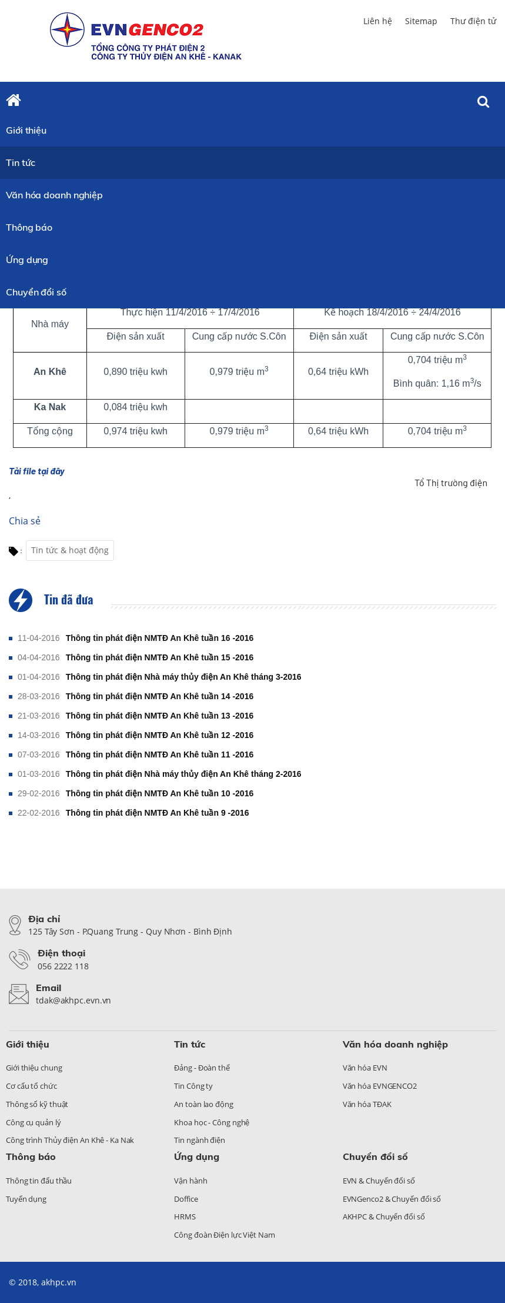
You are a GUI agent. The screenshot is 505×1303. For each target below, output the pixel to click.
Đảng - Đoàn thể (202, 1067)
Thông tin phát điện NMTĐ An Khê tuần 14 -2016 (160, 696)
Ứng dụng (27, 259)
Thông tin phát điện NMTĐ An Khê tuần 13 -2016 (160, 715)
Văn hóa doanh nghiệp (54, 195)
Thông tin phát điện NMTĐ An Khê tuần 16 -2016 (160, 638)
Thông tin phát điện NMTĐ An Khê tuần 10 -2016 (160, 793)
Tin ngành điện (199, 1140)
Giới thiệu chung (34, 1067)
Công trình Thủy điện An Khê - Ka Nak (70, 1140)
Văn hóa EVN (365, 1067)
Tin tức (20, 162)
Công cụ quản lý (33, 1122)
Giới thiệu (26, 130)
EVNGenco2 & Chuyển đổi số (392, 1199)
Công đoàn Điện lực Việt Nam (224, 1234)
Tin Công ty (193, 1086)
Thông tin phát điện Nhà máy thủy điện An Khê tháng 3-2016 (184, 677)
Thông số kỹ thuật (37, 1104)
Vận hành (190, 1180)
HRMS (185, 1216)
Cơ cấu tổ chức (31, 1086)
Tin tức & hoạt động (70, 550)
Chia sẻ (25, 520)
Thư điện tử (473, 20)
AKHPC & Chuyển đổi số (384, 1216)
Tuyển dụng (26, 1199)
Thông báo (29, 227)
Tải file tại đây (37, 470)
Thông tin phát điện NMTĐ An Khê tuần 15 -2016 (160, 657)
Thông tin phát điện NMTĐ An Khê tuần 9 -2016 (157, 812)
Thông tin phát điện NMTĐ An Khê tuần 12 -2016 (160, 735)
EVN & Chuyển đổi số (379, 1180)
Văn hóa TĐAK (367, 1104)
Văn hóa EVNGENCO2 (380, 1086)
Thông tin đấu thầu (39, 1180)
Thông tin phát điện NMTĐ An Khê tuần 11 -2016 (160, 754)
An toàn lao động (203, 1104)
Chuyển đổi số (36, 292)
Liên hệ (377, 20)
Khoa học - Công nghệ (211, 1122)
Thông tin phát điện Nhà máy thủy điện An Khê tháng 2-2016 (184, 774)
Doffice (186, 1199)
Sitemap (421, 20)
